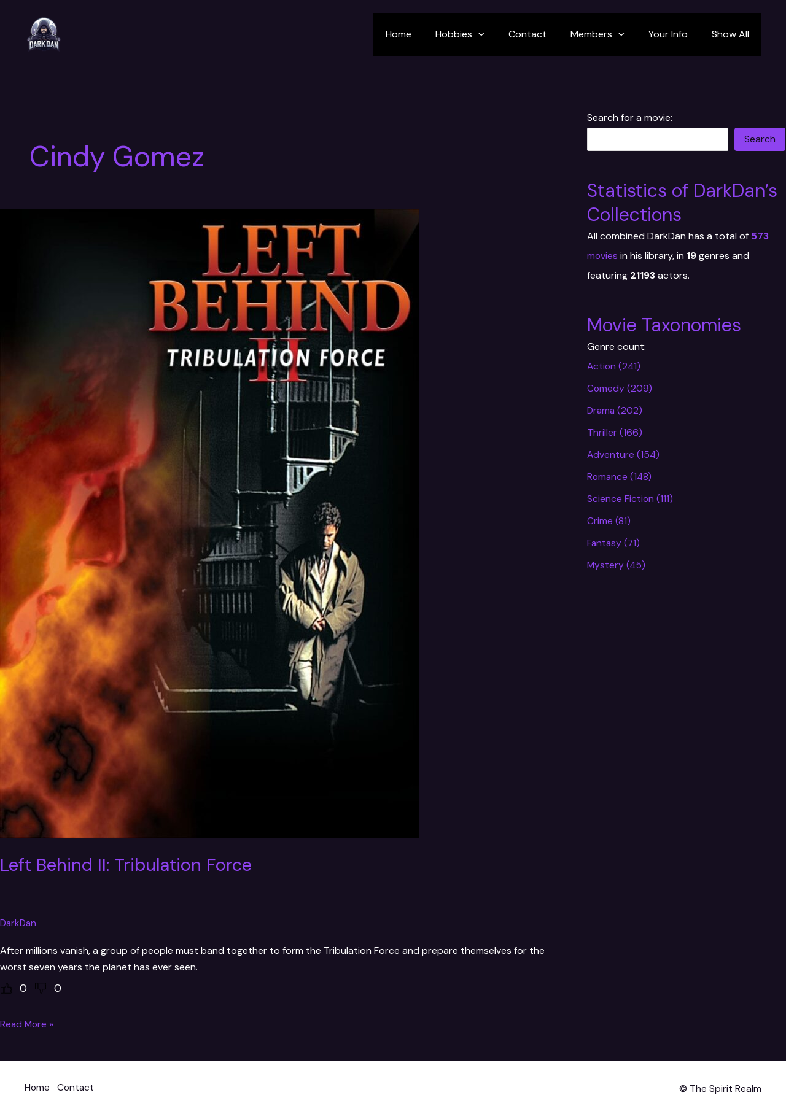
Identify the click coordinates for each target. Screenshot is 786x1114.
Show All (733, 34)
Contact (543, 34)
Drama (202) (615, 410)
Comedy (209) (620, 388)
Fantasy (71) (614, 542)
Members (609, 34)
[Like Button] (6, 988)
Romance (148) (620, 476)
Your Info (675, 34)
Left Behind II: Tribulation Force (129, 864)
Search (760, 139)
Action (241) (614, 366)
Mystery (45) (617, 565)
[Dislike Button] (40, 988)
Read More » (27, 1024)
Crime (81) (609, 520)
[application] (498, 34)
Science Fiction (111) (630, 498)
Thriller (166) (614, 432)
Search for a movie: (629, 117)
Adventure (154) (624, 454)
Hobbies (480, 34)
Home (423, 34)
